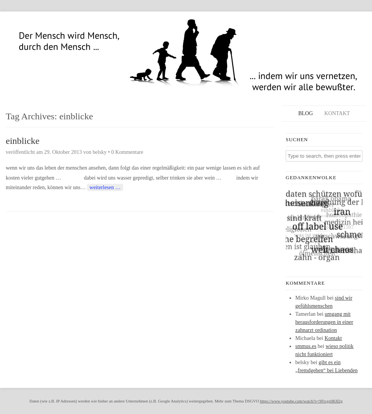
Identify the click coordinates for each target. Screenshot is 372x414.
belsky (99, 152)
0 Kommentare (127, 152)
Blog (305, 113)
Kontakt (337, 113)
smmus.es (305, 346)
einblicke (23, 141)
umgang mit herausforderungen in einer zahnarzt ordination (324, 322)
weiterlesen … (104, 187)
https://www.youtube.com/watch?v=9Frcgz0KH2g (301, 401)
